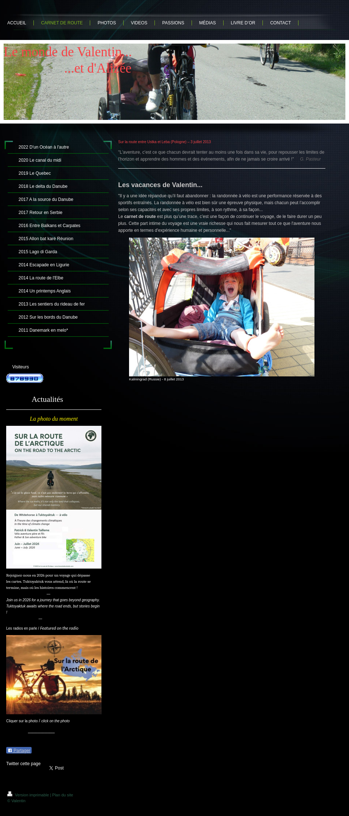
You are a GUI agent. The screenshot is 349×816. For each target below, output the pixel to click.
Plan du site (62, 795)
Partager (19, 750)
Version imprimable (28, 795)
